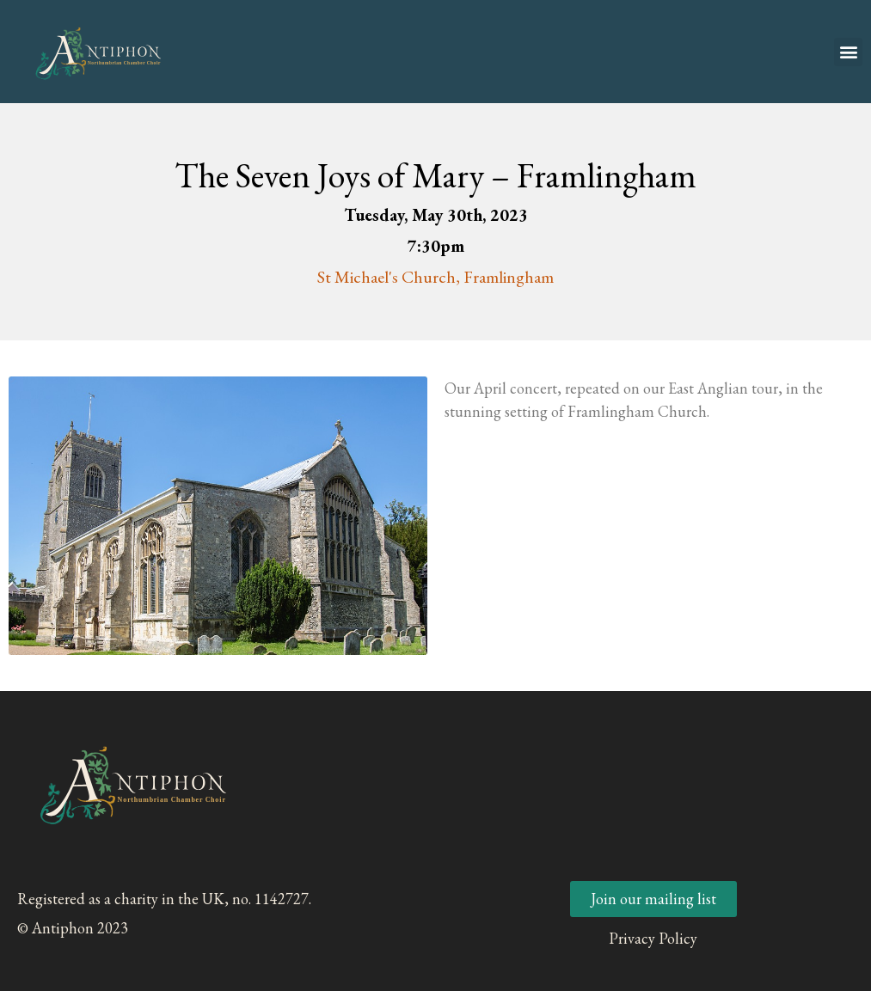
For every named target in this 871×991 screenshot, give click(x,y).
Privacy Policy (653, 938)
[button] (848, 52)
